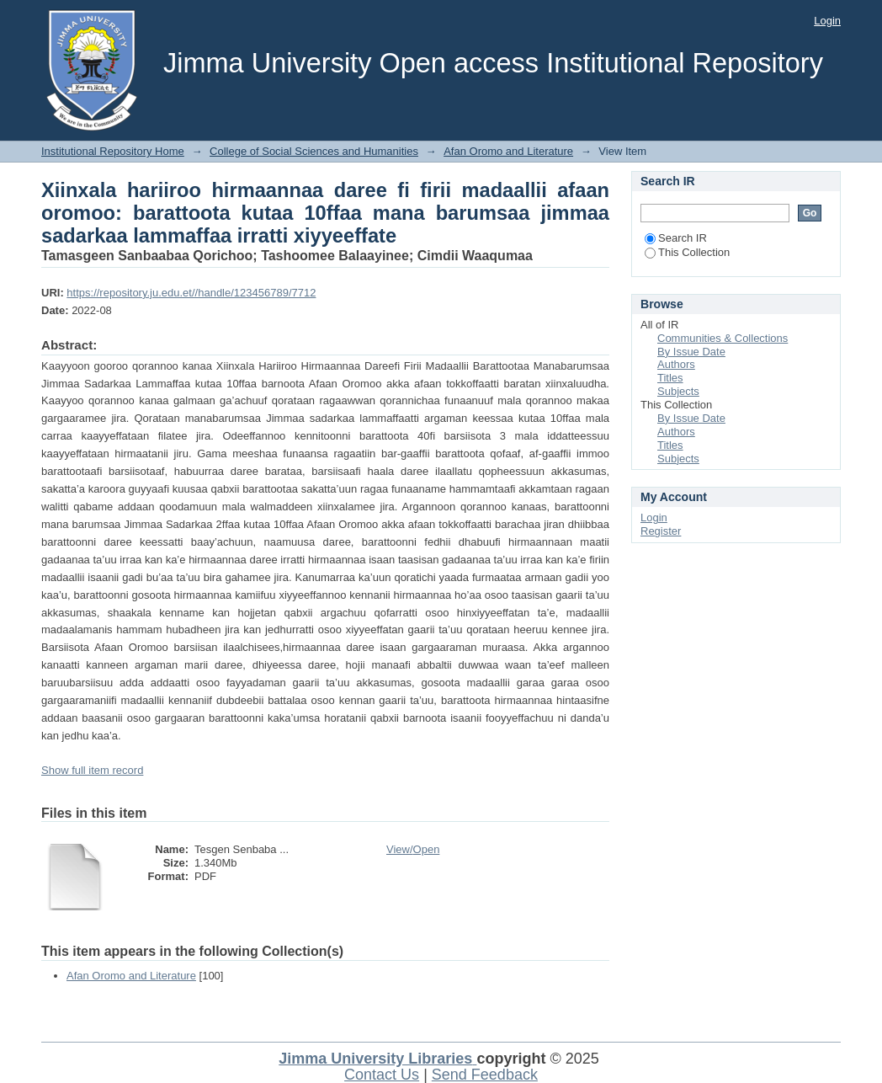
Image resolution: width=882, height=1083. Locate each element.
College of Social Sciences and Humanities (314, 151)
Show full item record (92, 770)
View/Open (412, 849)
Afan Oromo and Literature (508, 151)
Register (660, 531)
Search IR (676, 238)
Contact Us (381, 1074)
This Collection (687, 252)
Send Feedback (485, 1074)
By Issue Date (691, 351)
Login (827, 20)
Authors (676, 364)
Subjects (678, 391)
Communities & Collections (722, 338)
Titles (670, 377)
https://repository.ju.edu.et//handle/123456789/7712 (191, 292)
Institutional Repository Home (112, 151)
